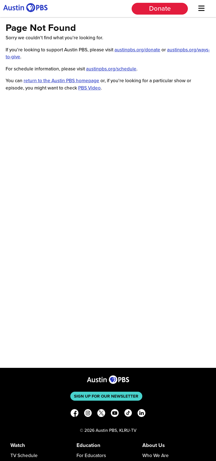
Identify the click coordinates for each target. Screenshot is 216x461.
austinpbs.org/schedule (111, 69)
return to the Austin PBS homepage (61, 81)
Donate (160, 8)
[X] (101, 414)
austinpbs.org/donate (137, 50)
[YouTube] (115, 414)
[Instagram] (88, 414)
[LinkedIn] (141, 414)
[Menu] (201, 8)
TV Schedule (24, 455)
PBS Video (89, 88)
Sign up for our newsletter (106, 396)
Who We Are (155, 455)
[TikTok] (128, 414)
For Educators (91, 455)
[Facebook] (74, 414)
